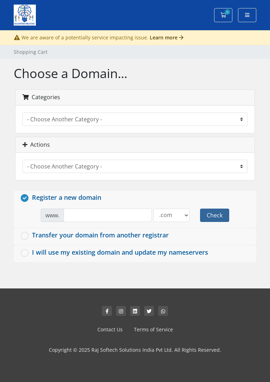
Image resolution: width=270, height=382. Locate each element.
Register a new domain (61, 197)
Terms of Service (153, 329)
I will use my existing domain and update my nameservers (114, 252)
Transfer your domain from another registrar (95, 235)
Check (215, 215)
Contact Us (110, 329)
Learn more (167, 37)
